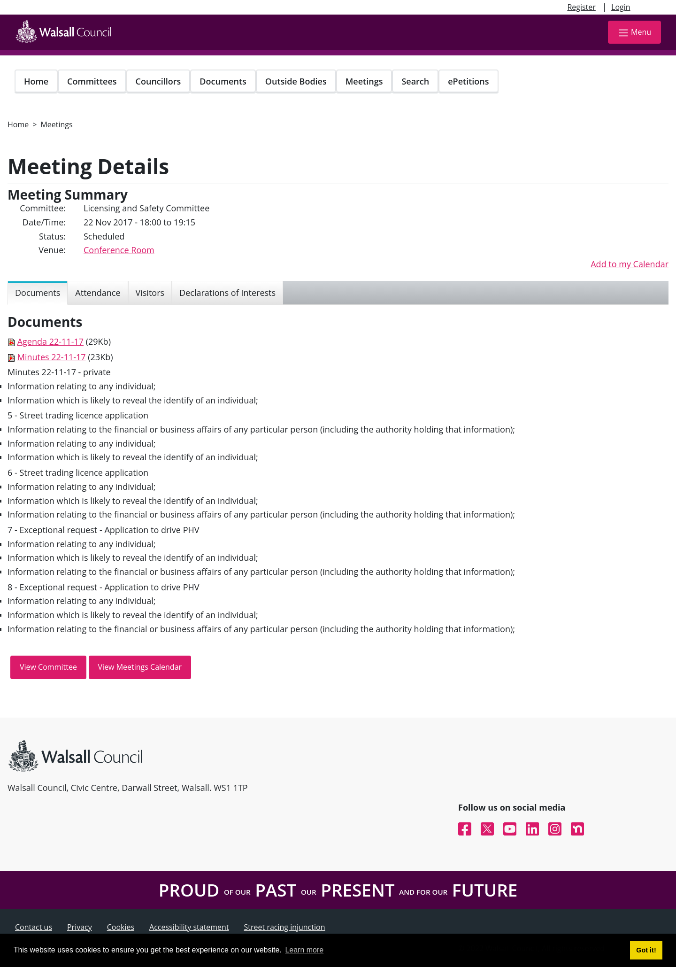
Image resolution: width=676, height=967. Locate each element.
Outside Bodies (296, 81)
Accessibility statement (189, 927)
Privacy (79, 927)
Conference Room (119, 249)
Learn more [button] (304, 950)
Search (415, 81)
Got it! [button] (646, 950)
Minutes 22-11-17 (51, 357)
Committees (92, 81)
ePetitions (468, 81)
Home (36, 81)
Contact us (33, 927)
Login (620, 7)
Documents (223, 81)
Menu (634, 33)
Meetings (364, 81)
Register (581, 7)
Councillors (158, 81)
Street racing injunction (284, 927)
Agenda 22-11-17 (50, 341)
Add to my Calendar (629, 264)
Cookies (120, 927)
